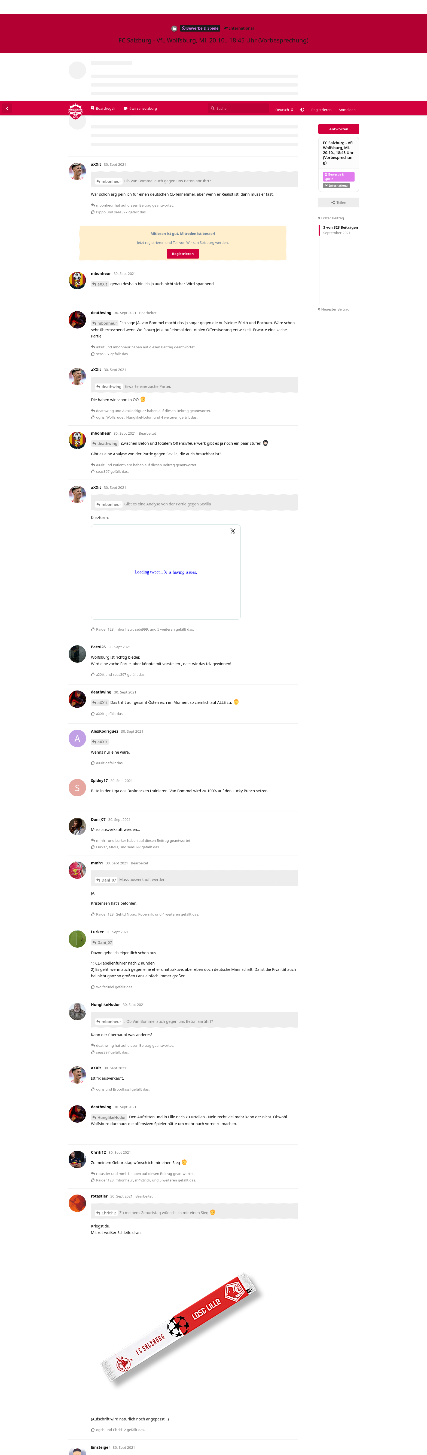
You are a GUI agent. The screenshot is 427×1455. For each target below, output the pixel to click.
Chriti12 (109, 1111)
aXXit (102, 182)
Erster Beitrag (331, 116)
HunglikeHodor (111, 1016)
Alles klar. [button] (410, 1439)
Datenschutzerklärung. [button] (96, 1442)
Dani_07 (109, 778)
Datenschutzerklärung (401, 1450)
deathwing (111, 285)
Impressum (370, 1450)
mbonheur (111, 80)
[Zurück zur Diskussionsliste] (7, 7)
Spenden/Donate (21, 1450)
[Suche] (238, 7)
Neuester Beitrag (333, 207)
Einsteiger (106, 1410)
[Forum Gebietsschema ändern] (284, 8)
